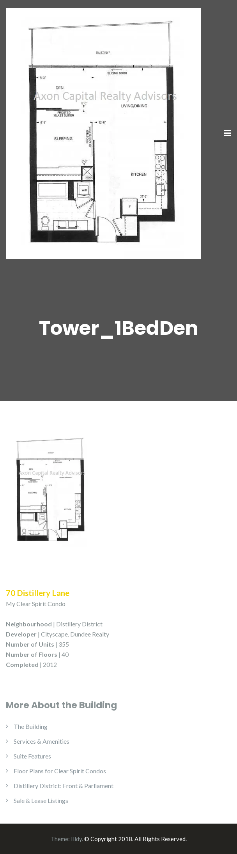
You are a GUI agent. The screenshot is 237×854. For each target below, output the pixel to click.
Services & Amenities (41, 741)
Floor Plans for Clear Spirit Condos (60, 770)
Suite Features (32, 756)
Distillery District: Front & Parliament (63, 785)
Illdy (76, 838)
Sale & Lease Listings (41, 800)
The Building (31, 726)
